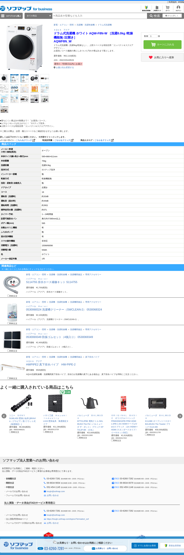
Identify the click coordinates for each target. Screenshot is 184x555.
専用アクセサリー (93, 274)
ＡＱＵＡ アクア (61, 30)
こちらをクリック (26, 140)
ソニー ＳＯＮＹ (17, 415)
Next (180, 416)
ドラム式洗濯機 (105, 25)
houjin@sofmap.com (56, 491)
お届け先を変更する (65, 67)
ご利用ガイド (157, 9)
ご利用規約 (172, 2)
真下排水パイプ (92, 357)
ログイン (178, 9)
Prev (4, 416)
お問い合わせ (53, 495)
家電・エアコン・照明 (64, 25)
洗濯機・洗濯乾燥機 (86, 25)
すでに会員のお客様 (147, 545)
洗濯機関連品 (76, 274)
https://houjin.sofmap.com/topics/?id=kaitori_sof (68, 519)
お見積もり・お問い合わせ (105, 548)
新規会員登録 (146, 9)
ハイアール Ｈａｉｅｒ (37, 279)
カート (168, 9)
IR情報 (181, 2)
